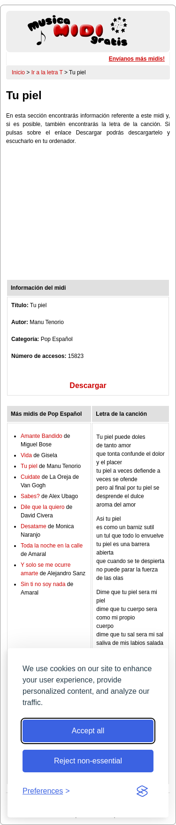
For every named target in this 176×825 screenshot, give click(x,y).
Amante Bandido (41, 436)
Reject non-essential (88, 761)
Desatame (33, 526)
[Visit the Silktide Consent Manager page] (142, 791)
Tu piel (29, 466)
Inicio (18, 72)
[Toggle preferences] (46, 791)
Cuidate (30, 477)
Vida (26, 455)
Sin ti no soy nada (43, 584)
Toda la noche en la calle (52, 545)
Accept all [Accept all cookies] (88, 731)
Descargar (87, 385)
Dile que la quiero (42, 507)
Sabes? (30, 496)
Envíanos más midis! (137, 59)
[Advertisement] (88, 214)
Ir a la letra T (47, 72)
